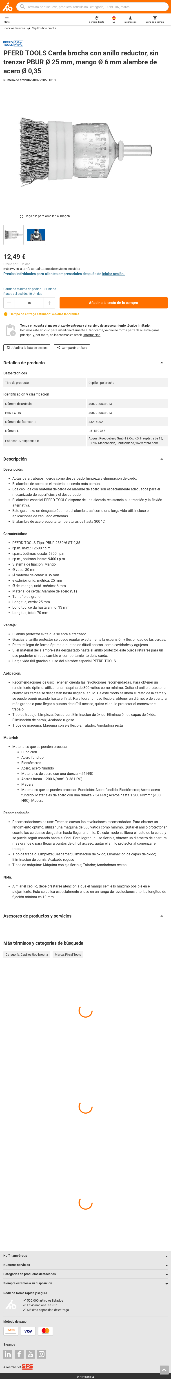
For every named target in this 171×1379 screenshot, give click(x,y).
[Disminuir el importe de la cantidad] (9, 302)
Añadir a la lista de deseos (26, 348)
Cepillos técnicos (14, 28)
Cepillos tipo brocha (44, 28)
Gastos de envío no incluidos (60, 269)
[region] (85, 234)
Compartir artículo (72, 348)
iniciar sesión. (113, 274)
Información (91, 335)
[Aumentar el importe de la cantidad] (49, 302)
